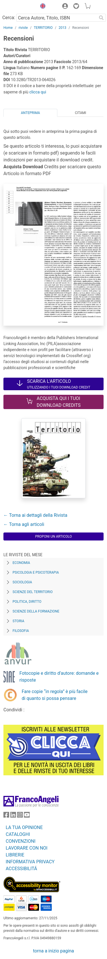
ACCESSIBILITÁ (21, 868)
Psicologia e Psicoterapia (36, 572)
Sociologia (22, 582)
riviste (23, 28)
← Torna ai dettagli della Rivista (35, 515)
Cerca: (8, 17)
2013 (62, 28)
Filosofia (21, 631)
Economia (21, 563)
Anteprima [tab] (30, 113)
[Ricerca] (101, 18)
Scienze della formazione (36, 611)
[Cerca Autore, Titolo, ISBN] (56, 18)
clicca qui (37, 92)
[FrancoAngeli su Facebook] (6, 816)
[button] (41, 7)
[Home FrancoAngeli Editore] (19, 7)
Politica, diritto (27, 602)
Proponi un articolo (53, 536)
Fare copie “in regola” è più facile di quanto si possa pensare (55, 695)
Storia (18, 621)
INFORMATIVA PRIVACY (30, 861)
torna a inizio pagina (53, 951)
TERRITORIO (43, 28)
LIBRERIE (15, 855)
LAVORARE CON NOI (26, 848)
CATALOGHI (18, 834)
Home (8, 28)
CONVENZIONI (20, 841)
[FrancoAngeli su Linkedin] (13, 816)
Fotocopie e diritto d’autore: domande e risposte (59, 676)
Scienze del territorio (33, 592)
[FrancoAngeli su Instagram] (20, 816)
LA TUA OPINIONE (24, 827)
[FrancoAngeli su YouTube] (27, 816)
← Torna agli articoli (23, 524)
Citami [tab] (80, 113)
